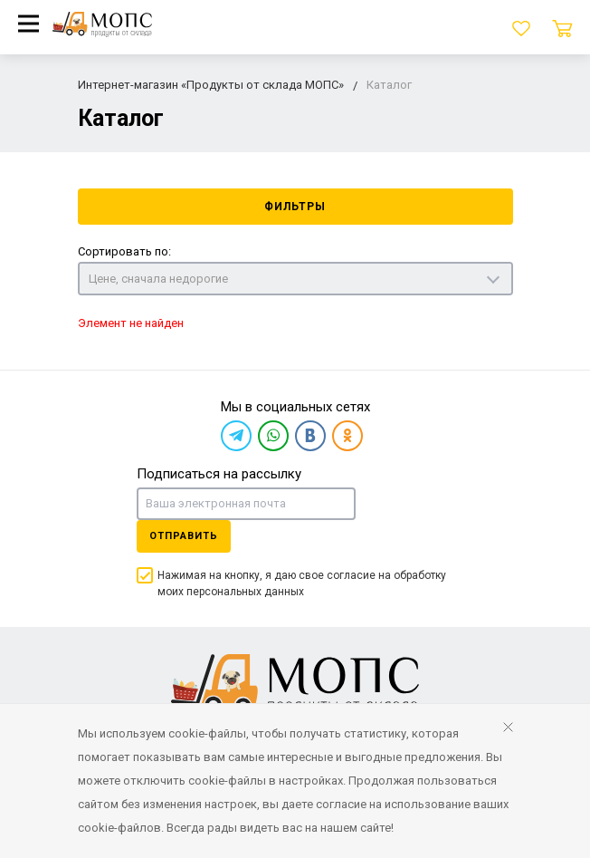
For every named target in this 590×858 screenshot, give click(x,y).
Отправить (183, 536)
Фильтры (295, 206)
